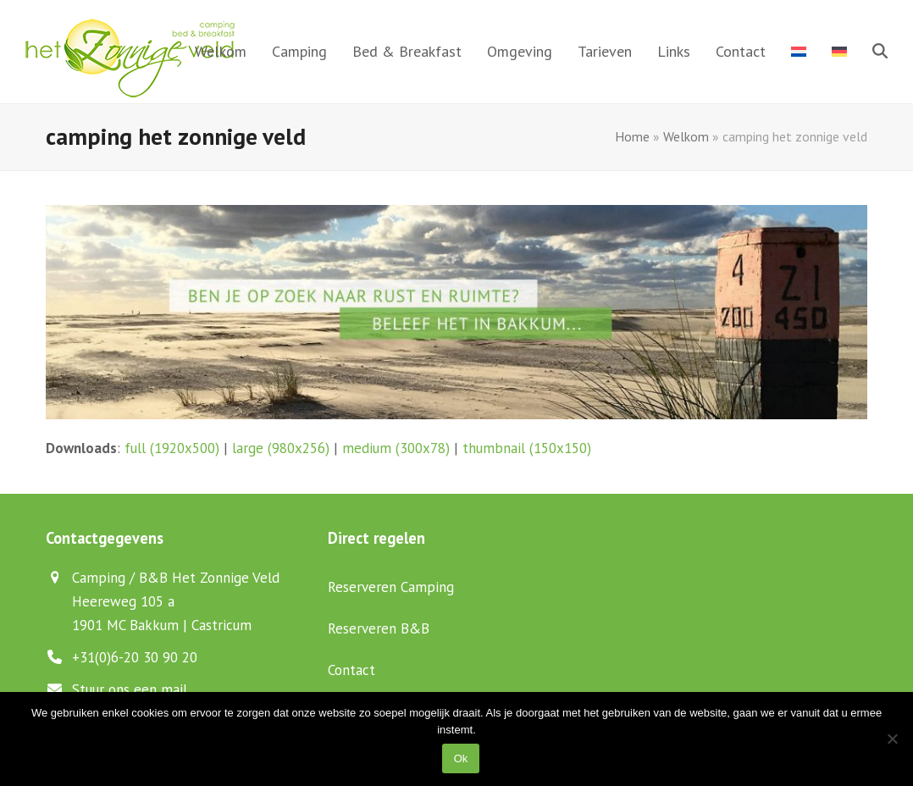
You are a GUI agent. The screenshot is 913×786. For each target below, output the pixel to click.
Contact (351, 670)
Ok (461, 758)
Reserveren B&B (378, 628)
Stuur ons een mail (129, 689)
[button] (880, 51)
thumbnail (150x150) (526, 448)
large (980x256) (280, 448)
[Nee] (891, 738)
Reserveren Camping (391, 587)
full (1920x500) (172, 448)
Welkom (686, 136)
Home (632, 136)
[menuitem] (798, 51)
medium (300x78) (396, 448)
